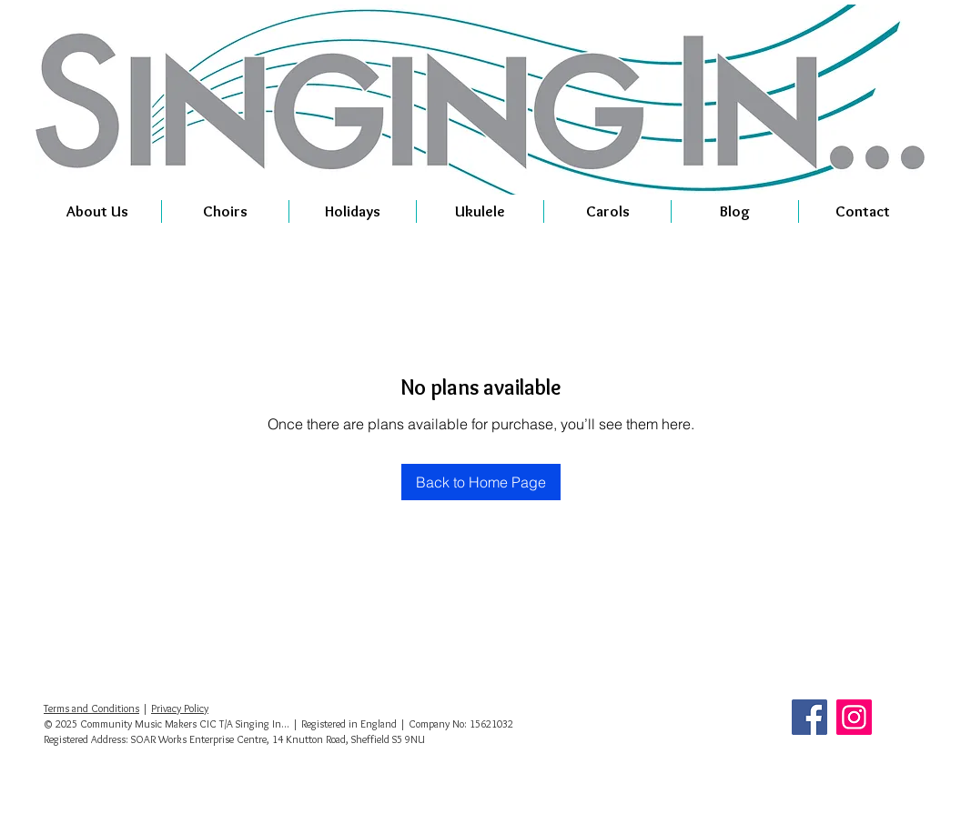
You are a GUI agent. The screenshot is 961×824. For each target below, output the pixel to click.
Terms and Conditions (91, 708)
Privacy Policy (179, 708)
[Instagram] (854, 717)
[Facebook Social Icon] (809, 717)
